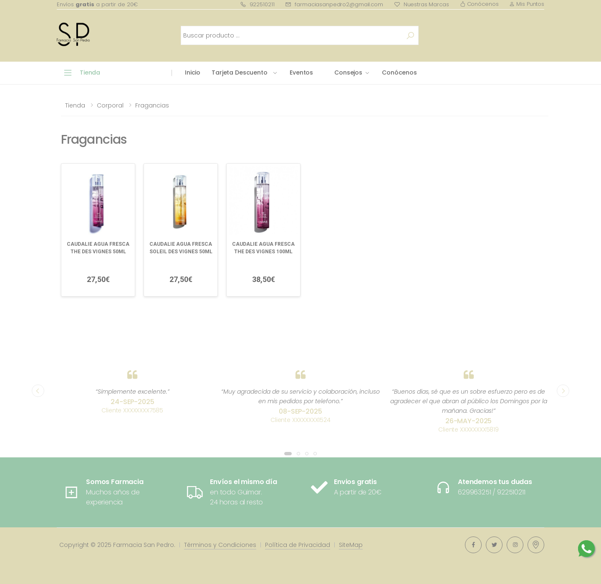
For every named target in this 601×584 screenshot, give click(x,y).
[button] (288, 453)
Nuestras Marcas (421, 4)
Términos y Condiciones (220, 545)
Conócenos (479, 4)
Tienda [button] (90, 72)
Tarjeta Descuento (240, 72)
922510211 (257, 4)
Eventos (301, 72)
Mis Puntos (526, 4)
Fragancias (152, 105)
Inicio (192, 72)
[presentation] (38, 390)
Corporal (110, 105)
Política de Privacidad (297, 545)
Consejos (348, 72)
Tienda (75, 105)
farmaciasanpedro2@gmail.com (334, 4)
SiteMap (351, 545)
